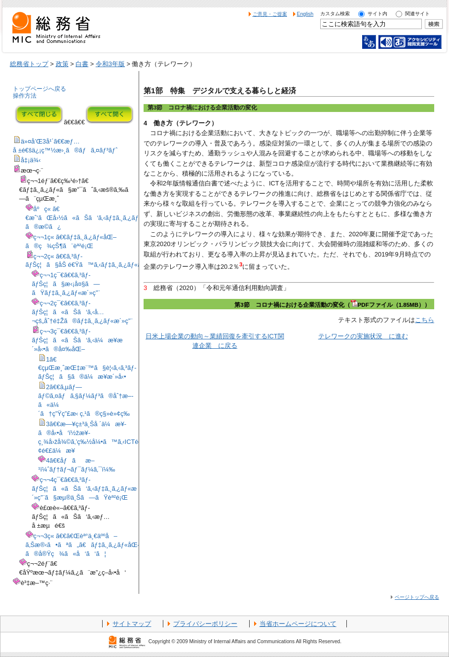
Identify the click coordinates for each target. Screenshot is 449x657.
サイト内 (377, 13)
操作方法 (25, 96)
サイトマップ (131, 623)
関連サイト (417, 13)
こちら (424, 320)
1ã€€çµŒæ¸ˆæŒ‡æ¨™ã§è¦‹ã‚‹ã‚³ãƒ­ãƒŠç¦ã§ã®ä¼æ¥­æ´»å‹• (87, 368)
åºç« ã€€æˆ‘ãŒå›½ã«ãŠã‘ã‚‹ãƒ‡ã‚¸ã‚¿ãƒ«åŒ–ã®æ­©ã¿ (90, 217)
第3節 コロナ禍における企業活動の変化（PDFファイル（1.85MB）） (332, 305)
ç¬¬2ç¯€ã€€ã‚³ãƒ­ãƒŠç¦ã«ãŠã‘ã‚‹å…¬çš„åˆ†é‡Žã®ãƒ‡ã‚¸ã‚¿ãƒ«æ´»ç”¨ (82, 312)
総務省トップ (29, 64)
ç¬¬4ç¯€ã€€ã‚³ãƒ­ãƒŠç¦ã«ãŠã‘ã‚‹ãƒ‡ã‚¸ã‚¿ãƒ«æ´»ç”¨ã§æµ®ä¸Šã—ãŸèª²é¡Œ (84, 488)
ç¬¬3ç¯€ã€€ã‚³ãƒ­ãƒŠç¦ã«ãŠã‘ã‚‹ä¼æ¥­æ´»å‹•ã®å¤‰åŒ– (77, 340)
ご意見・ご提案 (270, 14)
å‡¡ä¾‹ (31, 160)
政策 (62, 64)
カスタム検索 (335, 13)
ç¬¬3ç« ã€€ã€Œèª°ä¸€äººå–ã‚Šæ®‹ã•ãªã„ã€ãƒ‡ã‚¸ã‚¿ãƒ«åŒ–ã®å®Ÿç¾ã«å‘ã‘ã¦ (83, 544)
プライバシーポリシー (205, 623)
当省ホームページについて (298, 623)
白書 (81, 64)
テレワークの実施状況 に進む (363, 336)
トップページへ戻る (39, 89)
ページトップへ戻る (417, 597)
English (305, 14)
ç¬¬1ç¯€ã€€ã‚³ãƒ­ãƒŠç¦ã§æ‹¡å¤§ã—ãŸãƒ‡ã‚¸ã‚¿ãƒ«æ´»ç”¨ (66, 283)
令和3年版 (110, 64)
